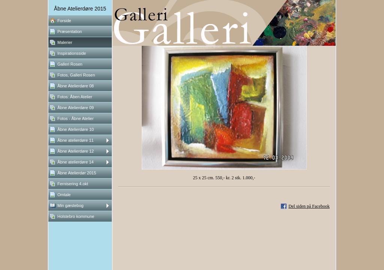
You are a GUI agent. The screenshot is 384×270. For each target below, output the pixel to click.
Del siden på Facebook (309, 206)
